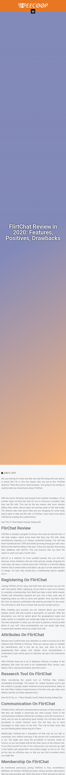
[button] (33, 11)
